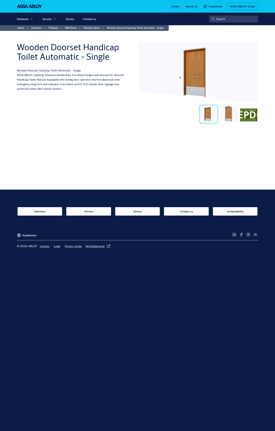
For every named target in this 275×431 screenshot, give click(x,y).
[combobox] (233, 18)
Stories (70, 19)
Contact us (89, 19)
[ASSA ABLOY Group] (242, 6)
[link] (175, 6)
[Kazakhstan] (213, 6)
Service (47, 19)
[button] (31, 19)
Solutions (22, 19)
